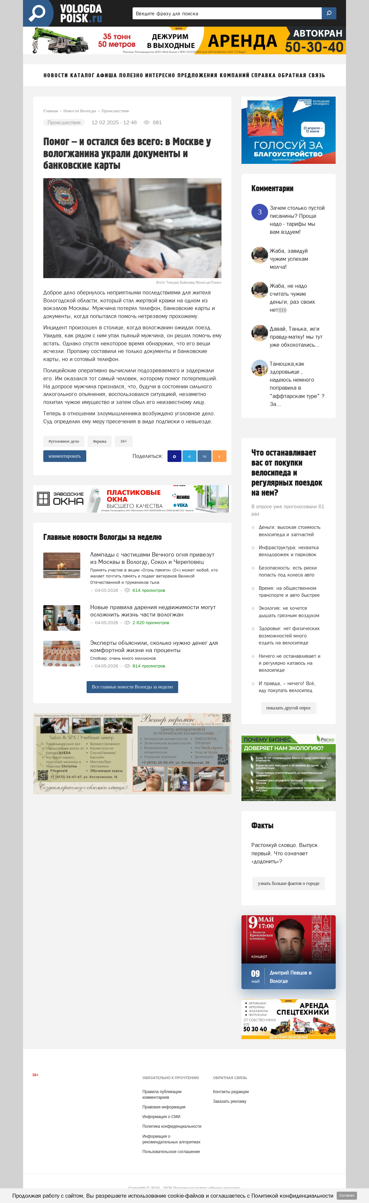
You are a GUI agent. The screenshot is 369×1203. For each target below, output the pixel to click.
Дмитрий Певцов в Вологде (290, 977)
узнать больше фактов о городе (288, 883)
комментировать (65, 456)
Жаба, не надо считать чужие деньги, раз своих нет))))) (292, 297)
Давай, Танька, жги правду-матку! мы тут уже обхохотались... (296, 336)
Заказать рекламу (229, 1101)
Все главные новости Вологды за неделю (132, 686)
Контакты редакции (231, 1091)
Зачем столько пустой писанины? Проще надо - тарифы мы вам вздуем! (297, 219)
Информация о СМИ (162, 1116)
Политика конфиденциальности (172, 1126)
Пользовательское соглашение (171, 1151)
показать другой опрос (288, 707)
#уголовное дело (64, 441)
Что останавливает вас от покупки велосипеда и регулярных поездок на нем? (286, 473)
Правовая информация (164, 1107)
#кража (99, 441)
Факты (262, 826)
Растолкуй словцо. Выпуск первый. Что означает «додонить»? (284, 853)
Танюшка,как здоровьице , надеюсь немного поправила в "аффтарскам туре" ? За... (297, 383)
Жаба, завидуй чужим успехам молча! (289, 258)
